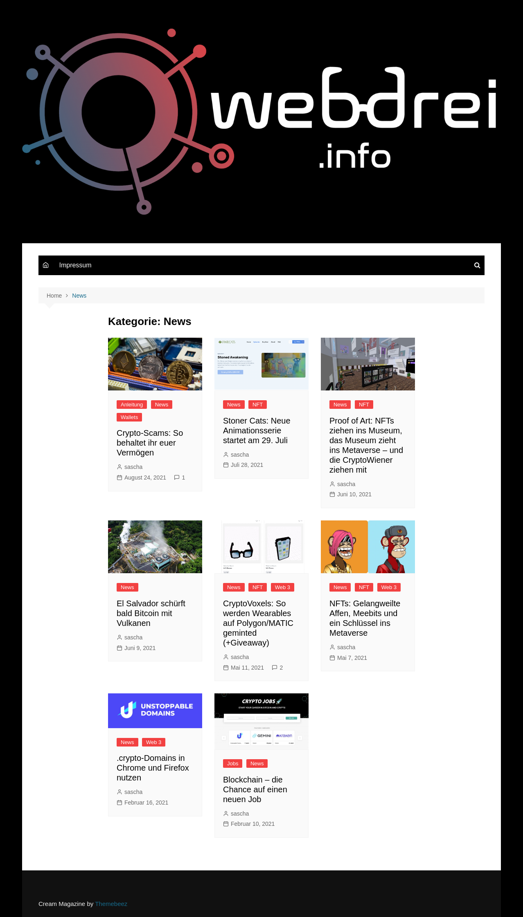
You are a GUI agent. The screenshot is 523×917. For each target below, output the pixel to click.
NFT (257, 404)
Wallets (129, 417)
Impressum (75, 265)
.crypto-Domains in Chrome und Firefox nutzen (153, 767)
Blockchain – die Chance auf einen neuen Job (255, 789)
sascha (133, 467)
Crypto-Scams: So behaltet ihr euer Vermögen (150, 442)
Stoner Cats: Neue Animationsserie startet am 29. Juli (257, 430)
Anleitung (132, 404)
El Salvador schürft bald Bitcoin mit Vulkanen (151, 613)
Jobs (232, 763)
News (162, 404)
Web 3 (282, 587)
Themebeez (111, 903)
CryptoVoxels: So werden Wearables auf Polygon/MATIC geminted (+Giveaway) (258, 623)
